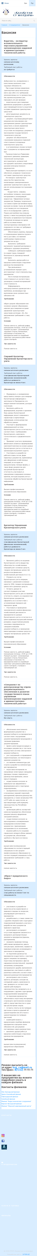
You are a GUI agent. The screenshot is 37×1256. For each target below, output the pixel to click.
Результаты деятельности (9, 1190)
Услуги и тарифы (7, 1210)
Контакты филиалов (7, 1157)
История (4, 1175)
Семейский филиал (8, 1099)
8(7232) (19, 1069)
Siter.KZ (26, 1254)
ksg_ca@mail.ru (22, 1067)
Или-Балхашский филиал (10, 1092)
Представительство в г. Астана (11, 1244)
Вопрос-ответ (5, 1197)
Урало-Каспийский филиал (11, 1094)
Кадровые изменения (8, 1184)
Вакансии (4, 1181)
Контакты (4, 1200)
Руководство (5, 1178)
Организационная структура (10, 1171)
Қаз (25, 3)
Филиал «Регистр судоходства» (11, 1241)
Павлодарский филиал (9, 1097)
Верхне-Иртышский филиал (11, 1104)
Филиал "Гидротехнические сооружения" (16, 1101)
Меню (5, 3)
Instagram (9, 1135)
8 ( (5, 1126)
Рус (32, 3)
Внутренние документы (9, 1187)
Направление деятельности (10, 1168)
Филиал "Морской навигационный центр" (16, 1106)
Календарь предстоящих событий (12, 1193)
